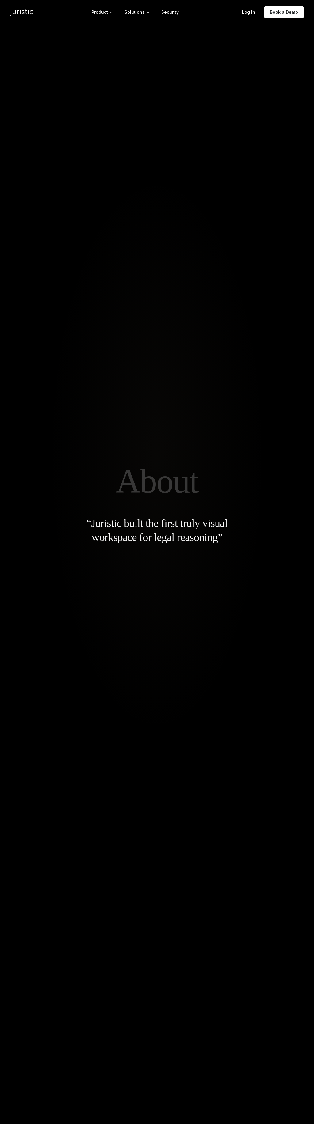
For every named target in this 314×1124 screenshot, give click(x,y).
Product (102, 12)
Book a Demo (284, 12)
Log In (248, 12)
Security (170, 12)
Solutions (137, 12)
